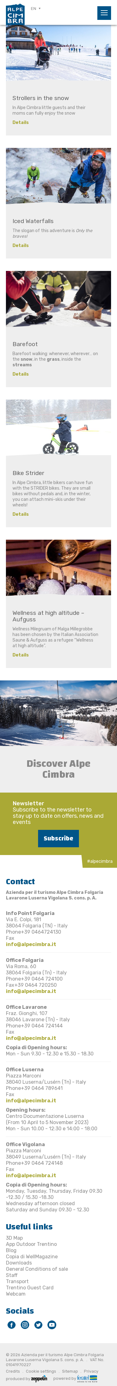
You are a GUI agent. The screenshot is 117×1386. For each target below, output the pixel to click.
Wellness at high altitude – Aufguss (48, 616)
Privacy (91, 1371)
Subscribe (58, 838)
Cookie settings (41, 1371)
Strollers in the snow (40, 98)
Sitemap (70, 1371)
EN (33, 8)
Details (20, 122)
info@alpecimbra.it (31, 944)
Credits (13, 1371)
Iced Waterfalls (33, 221)
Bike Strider (28, 473)
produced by (26, 1378)
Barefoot (25, 344)
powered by (75, 1378)
